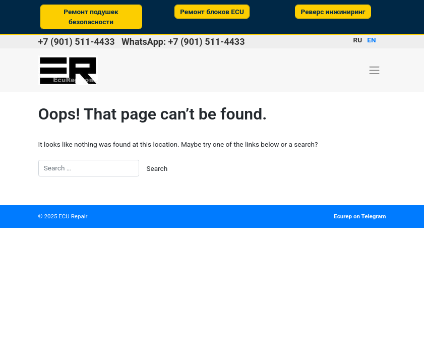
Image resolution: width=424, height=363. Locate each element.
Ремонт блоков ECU (212, 12)
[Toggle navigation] (374, 70)
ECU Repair (72, 216)
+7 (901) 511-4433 (76, 41)
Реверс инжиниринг (332, 12)
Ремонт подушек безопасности (91, 17)
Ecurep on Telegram (360, 216)
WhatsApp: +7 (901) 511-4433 (183, 41)
